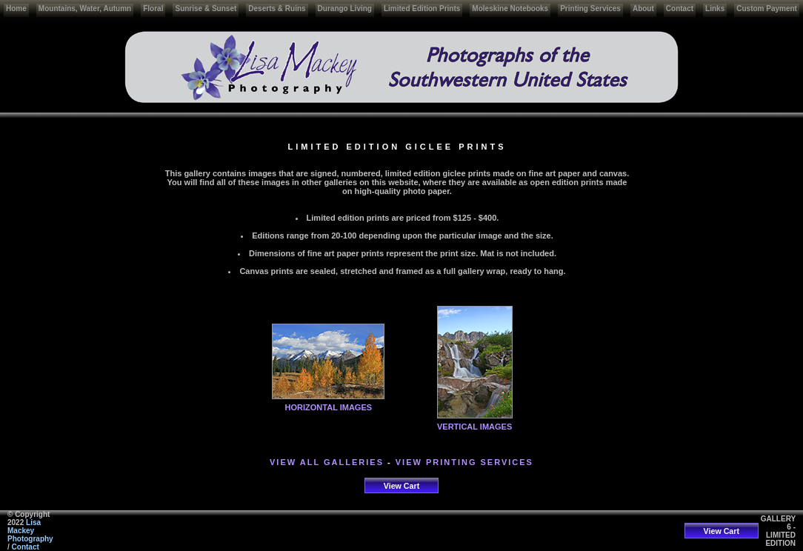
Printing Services (590, 8)
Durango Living (345, 8)
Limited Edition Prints (422, 8)
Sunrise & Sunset (205, 8)
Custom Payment (766, 8)
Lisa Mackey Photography (30, 530)
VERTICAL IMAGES (474, 426)
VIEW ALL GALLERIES (327, 462)
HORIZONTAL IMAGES (329, 407)
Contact (679, 8)
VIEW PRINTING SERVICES (464, 462)
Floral (153, 8)
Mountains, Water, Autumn (85, 8)
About (643, 8)
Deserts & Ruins (276, 8)
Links (714, 8)
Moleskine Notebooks (510, 8)
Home (16, 8)
